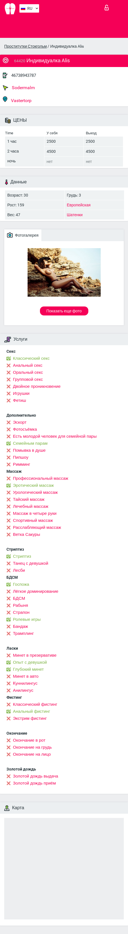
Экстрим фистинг (30, 718)
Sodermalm (19, 88)
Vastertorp (17, 99)
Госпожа (21, 584)
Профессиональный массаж (40, 478)
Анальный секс (27, 365)
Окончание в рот (29, 740)
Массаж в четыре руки (35, 513)
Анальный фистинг (31, 711)
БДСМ (19, 598)
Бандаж (20, 626)
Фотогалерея (23, 234)
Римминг (21, 464)
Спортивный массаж (33, 520)
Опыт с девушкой (30, 662)
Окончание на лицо (32, 754)
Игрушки (21, 393)
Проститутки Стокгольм (25, 46)
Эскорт (19, 422)
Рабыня (20, 605)
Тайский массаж (28, 499)
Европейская (79, 205)
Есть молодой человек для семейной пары (54, 436)
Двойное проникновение (36, 386)
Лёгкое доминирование (35, 591)
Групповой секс (28, 379)
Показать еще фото (64, 311)
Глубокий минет (28, 669)
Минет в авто (26, 676)
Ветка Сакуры (26, 534)
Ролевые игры (27, 619)
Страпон (21, 612)
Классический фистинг (35, 704)
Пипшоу (20, 457)
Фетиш (19, 400)
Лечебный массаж (30, 506)
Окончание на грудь (32, 747)
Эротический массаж (33, 485)
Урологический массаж (35, 492)
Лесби (19, 570)
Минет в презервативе (35, 655)
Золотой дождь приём (34, 783)
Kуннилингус (25, 683)
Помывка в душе (29, 450)
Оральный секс (28, 372)
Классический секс (31, 358)
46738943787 (23, 75)
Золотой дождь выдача (35, 776)
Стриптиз (22, 556)
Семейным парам (30, 443)
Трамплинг (23, 633)
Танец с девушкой (30, 563)
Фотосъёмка (25, 429)
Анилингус (23, 690)
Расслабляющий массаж (37, 527)
